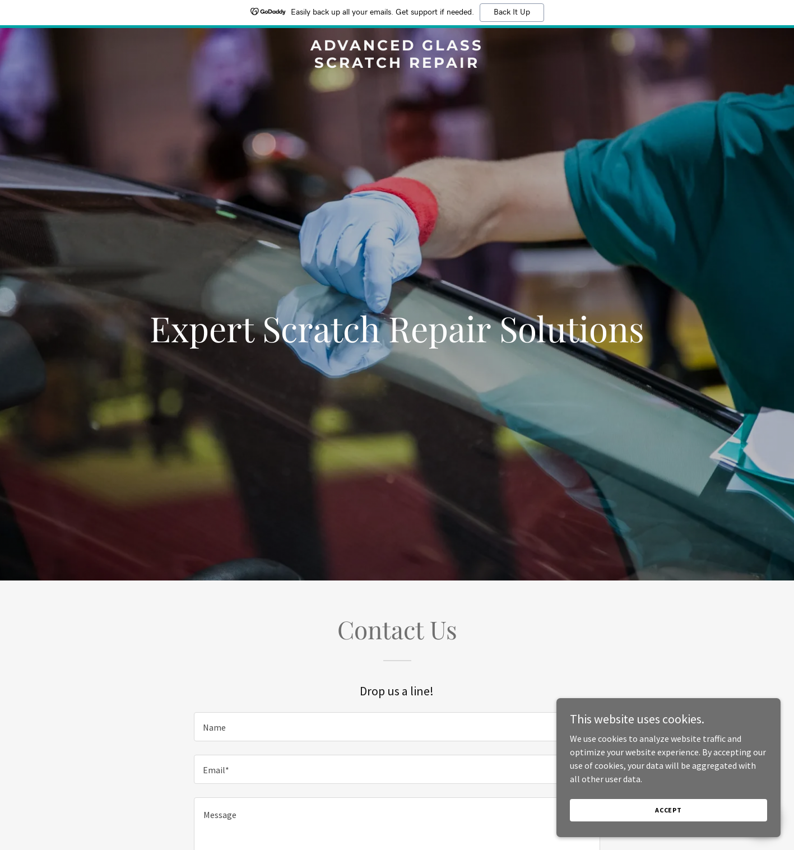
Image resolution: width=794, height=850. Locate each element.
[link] (396, 64)
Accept (668, 833)
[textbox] (397, 726)
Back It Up (512, 12)
